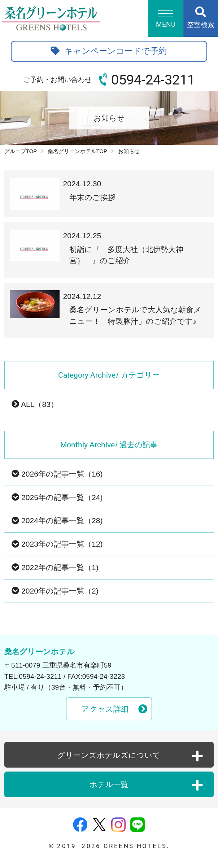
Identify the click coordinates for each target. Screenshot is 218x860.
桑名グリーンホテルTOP (77, 151)
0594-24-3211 (153, 80)
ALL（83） (35, 404)
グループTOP (20, 151)
